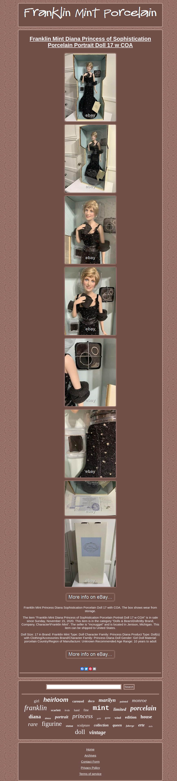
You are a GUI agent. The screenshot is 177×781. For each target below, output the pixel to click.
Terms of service (90, 774)
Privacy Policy (90, 767)
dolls (151, 726)
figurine (52, 723)
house (146, 716)
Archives (90, 755)
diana (35, 716)
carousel (78, 701)
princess (82, 716)
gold (99, 718)
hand (77, 710)
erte (141, 725)
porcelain (143, 708)
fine (86, 710)
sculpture (83, 725)
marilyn (107, 700)
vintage (97, 732)
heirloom (55, 700)
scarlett (56, 710)
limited (119, 709)
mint (101, 708)
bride (67, 710)
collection (101, 725)
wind (118, 717)
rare (33, 724)
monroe (139, 700)
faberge (130, 725)
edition (130, 717)
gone (107, 717)
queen (117, 725)
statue (69, 726)
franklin (35, 708)
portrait (61, 716)
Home (90, 749)
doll (80, 731)
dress (48, 718)
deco (91, 701)
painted (124, 701)
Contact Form (90, 761)
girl (36, 701)
